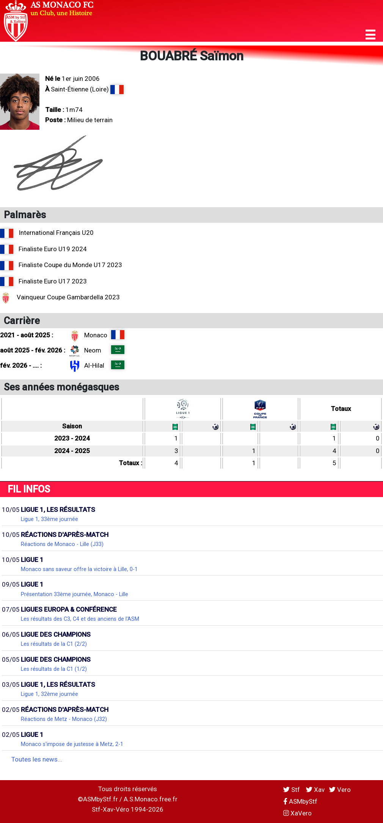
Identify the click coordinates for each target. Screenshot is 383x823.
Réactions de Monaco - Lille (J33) (62, 544)
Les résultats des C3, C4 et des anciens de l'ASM (80, 619)
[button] (370, 35)
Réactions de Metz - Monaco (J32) (64, 719)
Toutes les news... (36, 759)
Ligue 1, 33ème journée (49, 519)
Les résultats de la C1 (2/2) (54, 644)
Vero (340, 789)
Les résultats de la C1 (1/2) (54, 669)
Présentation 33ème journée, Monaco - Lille (74, 594)
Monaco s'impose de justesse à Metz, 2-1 (72, 744)
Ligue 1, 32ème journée (49, 694)
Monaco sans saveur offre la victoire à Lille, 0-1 (79, 569)
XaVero (297, 813)
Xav (315, 789)
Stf (292, 789)
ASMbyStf (300, 801)
